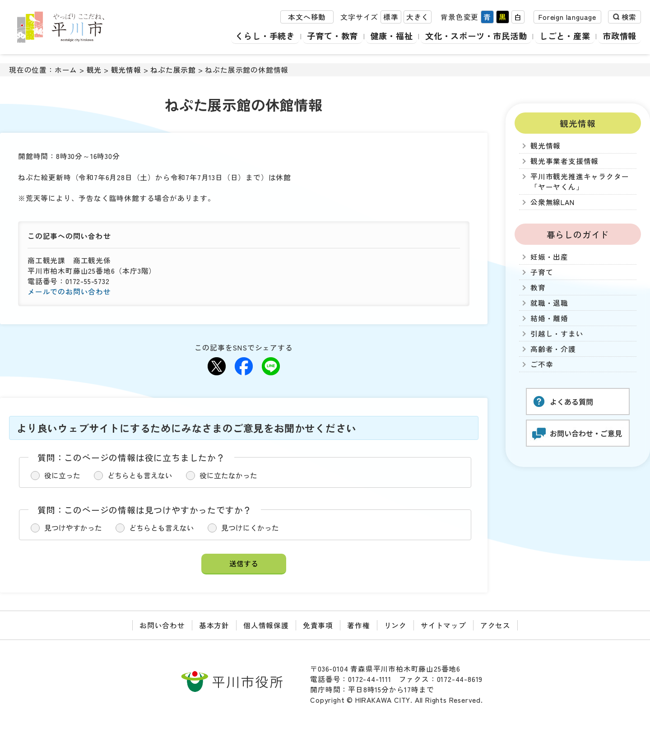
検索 (629, 17)
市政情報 (619, 36)
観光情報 (126, 70)
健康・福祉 (386, 36)
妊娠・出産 (549, 257)
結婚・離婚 (549, 318)
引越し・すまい (557, 333)
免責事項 (318, 625)
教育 (538, 287)
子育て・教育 (326, 36)
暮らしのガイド (578, 234)
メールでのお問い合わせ (69, 291)
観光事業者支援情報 (564, 161)
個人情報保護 (266, 625)
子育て (541, 272)
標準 (391, 17)
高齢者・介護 (553, 349)
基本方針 (214, 625)
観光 (94, 70)
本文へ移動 (307, 17)
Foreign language (567, 17)
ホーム (66, 70)
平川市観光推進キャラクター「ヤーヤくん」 (579, 181)
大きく (417, 17)
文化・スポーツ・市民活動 (473, 36)
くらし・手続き (257, 36)
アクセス (495, 625)
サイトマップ (443, 625)
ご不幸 (541, 364)
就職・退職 (549, 303)
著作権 (358, 625)
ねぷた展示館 (173, 70)
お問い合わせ (162, 625)
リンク (395, 625)
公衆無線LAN (552, 202)
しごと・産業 (564, 36)
